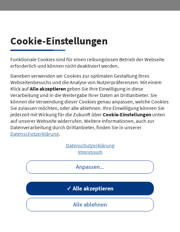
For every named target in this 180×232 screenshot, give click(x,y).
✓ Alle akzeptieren (90, 188)
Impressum (90, 152)
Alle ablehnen (90, 204)
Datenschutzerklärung (34, 133)
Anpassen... (90, 166)
